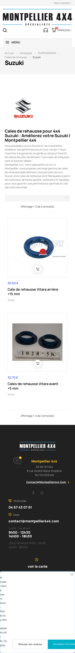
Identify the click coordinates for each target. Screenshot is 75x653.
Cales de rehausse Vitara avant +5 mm (33, 386)
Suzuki (11, 300)
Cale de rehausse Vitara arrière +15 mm (33, 291)
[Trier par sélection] (37, 198)
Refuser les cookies (30, 644)
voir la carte (37, 566)
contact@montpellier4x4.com (46, 482)
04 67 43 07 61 (20, 507)
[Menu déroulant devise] (64, 30)
